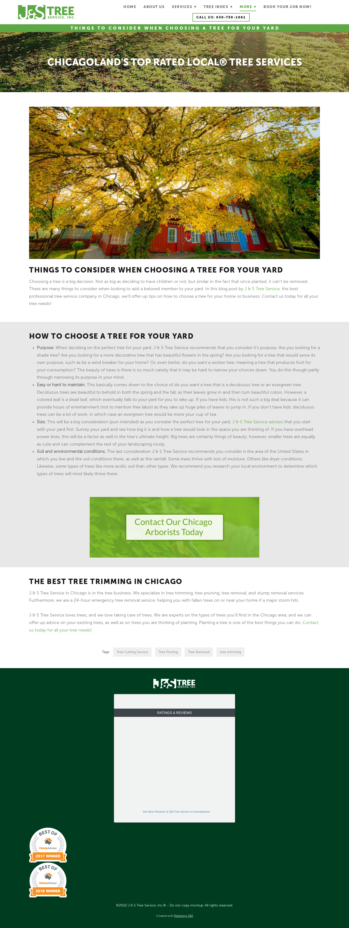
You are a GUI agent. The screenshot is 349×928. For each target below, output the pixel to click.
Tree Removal (198, 652)
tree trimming (230, 652)
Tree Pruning (168, 652)
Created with (174, 916)
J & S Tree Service (262, 288)
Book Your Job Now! (287, 7)
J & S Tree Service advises (257, 421)
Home (129, 7)
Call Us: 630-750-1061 (221, 17)
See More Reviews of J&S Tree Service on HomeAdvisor (176, 811)
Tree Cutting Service (132, 652)
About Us (154, 7)
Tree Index (218, 7)
